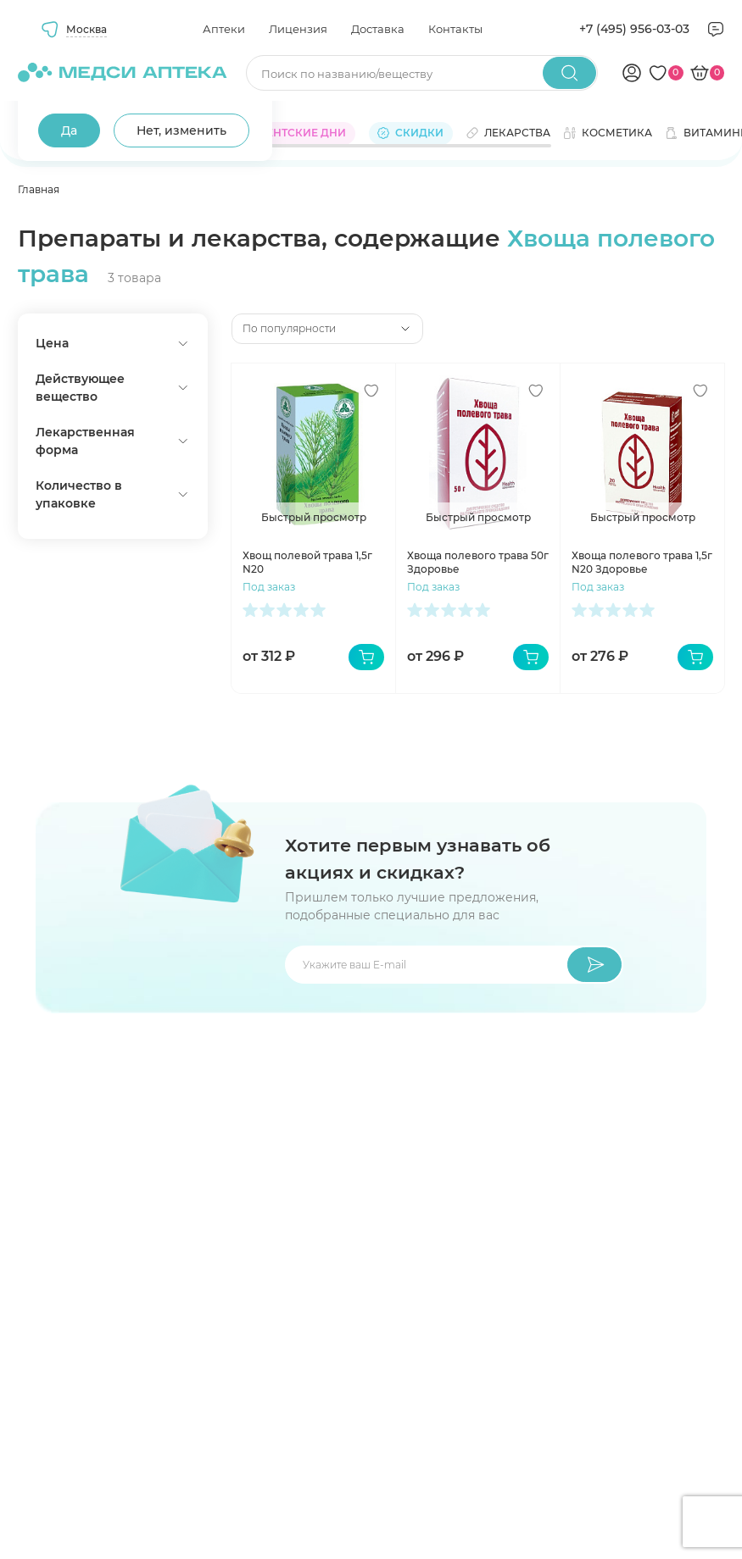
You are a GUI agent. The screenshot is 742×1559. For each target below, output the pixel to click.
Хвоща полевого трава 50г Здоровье (478, 562)
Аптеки (224, 29)
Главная (38, 189)
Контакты (455, 29)
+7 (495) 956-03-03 (634, 28)
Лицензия (298, 29)
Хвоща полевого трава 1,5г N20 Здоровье (642, 562)
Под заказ (269, 586)
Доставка (377, 29)
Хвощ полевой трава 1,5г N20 (307, 562)
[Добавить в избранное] (371, 390)
